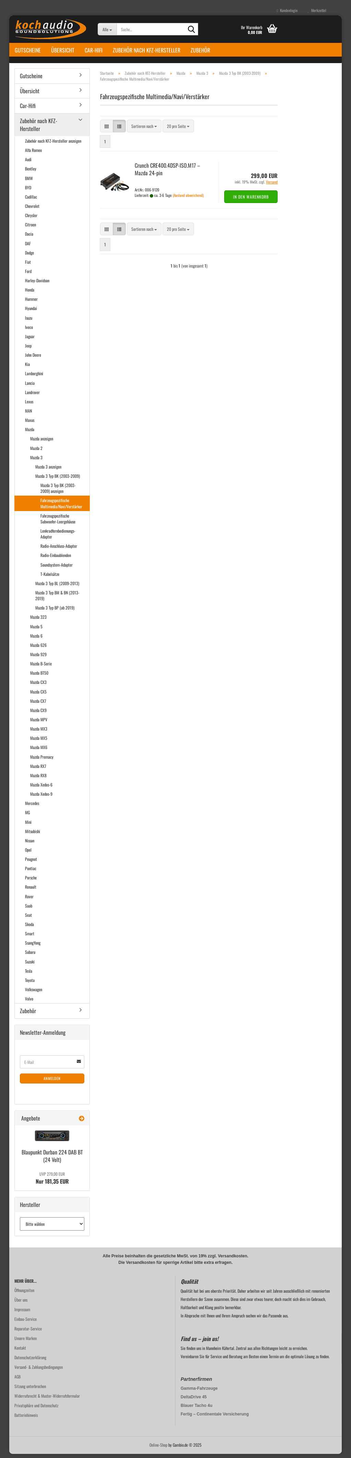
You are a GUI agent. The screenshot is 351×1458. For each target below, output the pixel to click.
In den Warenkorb (251, 200)
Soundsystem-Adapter (56, 568)
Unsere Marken (25, 1342)
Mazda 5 (36, 630)
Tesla (28, 974)
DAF (28, 247)
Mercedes (32, 807)
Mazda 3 (36, 461)
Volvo (29, 1002)
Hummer (31, 303)
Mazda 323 (38, 621)
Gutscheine (28, 50)
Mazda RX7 (38, 770)
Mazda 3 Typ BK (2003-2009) (57, 480)
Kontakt (20, 1352)
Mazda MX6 (38, 751)
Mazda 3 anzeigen (48, 470)
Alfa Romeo (33, 154)
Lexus (29, 405)
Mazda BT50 (39, 677)
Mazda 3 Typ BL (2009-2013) (57, 587)
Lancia (30, 387)
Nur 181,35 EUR (52, 1182)
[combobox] (144, 129)
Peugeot (31, 863)
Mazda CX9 (38, 714)
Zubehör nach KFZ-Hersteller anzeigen (53, 144)
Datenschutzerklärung (30, 1361)
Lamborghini (34, 377)
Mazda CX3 (38, 686)
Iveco (29, 331)
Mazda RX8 (38, 779)
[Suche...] (107, 29)
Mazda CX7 (38, 705)
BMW (29, 182)
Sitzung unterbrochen (30, 1390)
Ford (28, 275)
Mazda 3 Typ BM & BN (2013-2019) (57, 599)
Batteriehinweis (26, 1419)
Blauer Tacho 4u (196, 1409)
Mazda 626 (38, 649)
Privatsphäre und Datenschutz (36, 1409)
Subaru (30, 956)
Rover (29, 900)
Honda (29, 293)
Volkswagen (33, 993)
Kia (27, 368)
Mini (28, 826)
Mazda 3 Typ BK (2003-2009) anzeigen (58, 492)
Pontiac (30, 872)
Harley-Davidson (37, 284)
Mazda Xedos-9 (41, 798)
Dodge (29, 256)
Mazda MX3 (38, 732)
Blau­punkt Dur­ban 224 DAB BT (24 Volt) (52, 1160)
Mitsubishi (32, 835)
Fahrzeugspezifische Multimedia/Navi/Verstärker (61, 507)
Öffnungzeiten (24, 1294)
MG (27, 816)
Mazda (29, 433)
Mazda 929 (38, 658)
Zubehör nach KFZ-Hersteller (146, 50)
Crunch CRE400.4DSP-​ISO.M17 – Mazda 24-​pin (167, 173)
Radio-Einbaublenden (55, 559)
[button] (106, 129)
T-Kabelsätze (49, 578)
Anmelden (52, 1082)
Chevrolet (32, 210)
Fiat (28, 266)
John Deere (33, 358)
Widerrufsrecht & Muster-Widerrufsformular (47, 1400)
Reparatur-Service (28, 1333)
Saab (28, 909)
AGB (17, 1381)
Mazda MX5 (38, 742)
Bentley (30, 173)
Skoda (29, 928)
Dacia (29, 238)
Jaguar (30, 340)
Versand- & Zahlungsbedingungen (38, 1371)
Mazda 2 (36, 452)
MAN (28, 414)
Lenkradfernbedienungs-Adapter (57, 537)
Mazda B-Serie (41, 667)
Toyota (30, 984)
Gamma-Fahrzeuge (199, 1392)
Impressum (22, 1313)
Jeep (28, 349)
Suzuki (30, 965)
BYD (28, 191)
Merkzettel (317, 10)
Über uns (20, 1304)
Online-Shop (158, 1449)
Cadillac (31, 200)
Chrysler (31, 219)
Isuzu (28, 321)
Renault (30, 891)
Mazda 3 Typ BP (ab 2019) (54, 612)
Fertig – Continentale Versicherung (215, 1418)
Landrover (32, 396)
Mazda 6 (36, 639)
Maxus (29, 424)
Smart (29, 937)
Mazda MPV (38, 723)
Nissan (29, 844)
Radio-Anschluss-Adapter (58, 550)
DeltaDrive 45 (194, 1401)
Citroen (30, 228)
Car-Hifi (93, 50)
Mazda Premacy (41, 760)
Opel (28, 853)
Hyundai (31, 312)
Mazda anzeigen (41, 443)
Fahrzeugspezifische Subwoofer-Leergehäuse (57, 522)
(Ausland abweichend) (188, 199)
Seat (28, 919)
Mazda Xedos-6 (41, 788)
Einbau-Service (25, 1323)
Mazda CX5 (38, 695)
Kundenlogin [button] (287, 10)
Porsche (31, 882)
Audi (28, 163)
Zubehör (200, 50)
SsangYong (32, 947)
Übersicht (62, 50)
